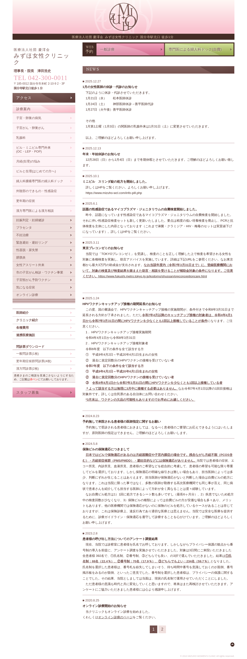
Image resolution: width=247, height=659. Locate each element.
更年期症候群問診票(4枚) (33, 361)
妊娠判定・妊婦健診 (30, 220)
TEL (41, 77)
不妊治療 (22, 235)
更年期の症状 (25, 201)
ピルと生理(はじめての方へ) (36, 171)
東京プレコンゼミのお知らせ (102, 248)
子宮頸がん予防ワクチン (33, 280)
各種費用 (22, 327)
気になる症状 (25, 287)
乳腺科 (21, 138)
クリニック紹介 (27, 320)
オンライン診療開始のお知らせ (104, 606)
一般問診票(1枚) (27, 353)
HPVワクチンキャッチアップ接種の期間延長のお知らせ (121, 304)
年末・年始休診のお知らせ (101, 154)
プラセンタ (24, 227)
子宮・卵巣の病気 (28, 118)
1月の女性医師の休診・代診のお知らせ (109, 87)
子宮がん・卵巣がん (30, 128)
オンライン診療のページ (115, 617)
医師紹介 (22, 312)
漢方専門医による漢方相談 (35, 211)
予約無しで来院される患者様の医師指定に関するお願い (121, 421)
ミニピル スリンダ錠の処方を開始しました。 (115, 181)
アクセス (24, 98)
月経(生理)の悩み (28, 161)
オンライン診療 (27, 295)
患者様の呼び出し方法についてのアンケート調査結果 (120, 539)
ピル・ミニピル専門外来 (33, 149)
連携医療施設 (25, 335)
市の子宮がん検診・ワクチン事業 (39, 272)
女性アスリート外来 (30, 265)
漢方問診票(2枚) (27, 368)
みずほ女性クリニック (42, 56)
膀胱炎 (21, 257)
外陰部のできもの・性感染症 (36, 191)
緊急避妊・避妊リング (32, 242)
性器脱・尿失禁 (27, 250)
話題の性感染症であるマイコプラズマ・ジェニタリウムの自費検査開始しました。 (140, 209)
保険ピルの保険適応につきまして (106, 449)
